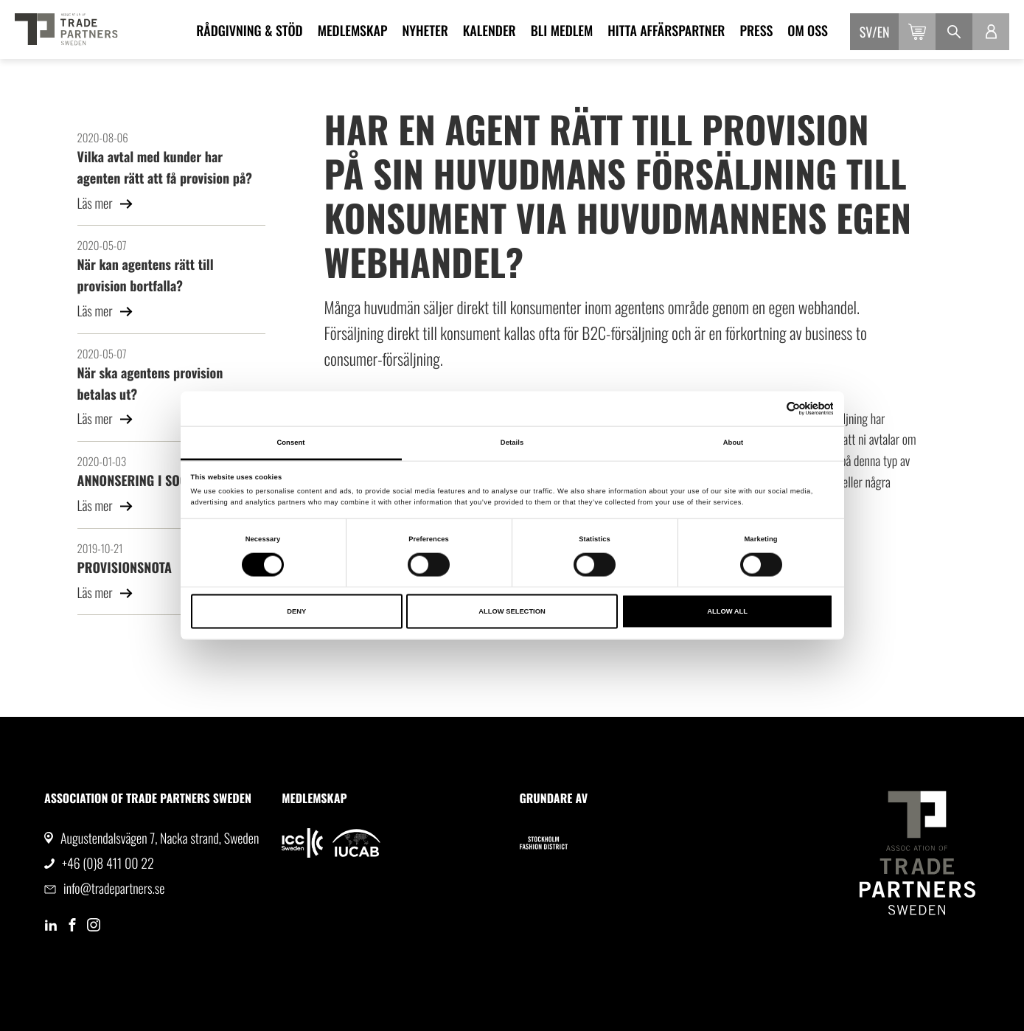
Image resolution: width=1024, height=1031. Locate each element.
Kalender (489, 31)
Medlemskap (353, 31)
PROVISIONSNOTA (124, 567)
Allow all (727, 611)
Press (756, 31)
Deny (296, 611)
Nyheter (424, 31)
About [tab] (733, 442)
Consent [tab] (290, 442)
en (883, 32)
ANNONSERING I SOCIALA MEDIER (167, 480)
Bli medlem (562, 31)
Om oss (807, 31)
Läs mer (105, 203)
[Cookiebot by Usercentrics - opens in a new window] (768, 409)
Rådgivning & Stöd (249, 31)
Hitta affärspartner (666, 31)
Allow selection (511, 611)
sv (866, 32)
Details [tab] (512, 442)
